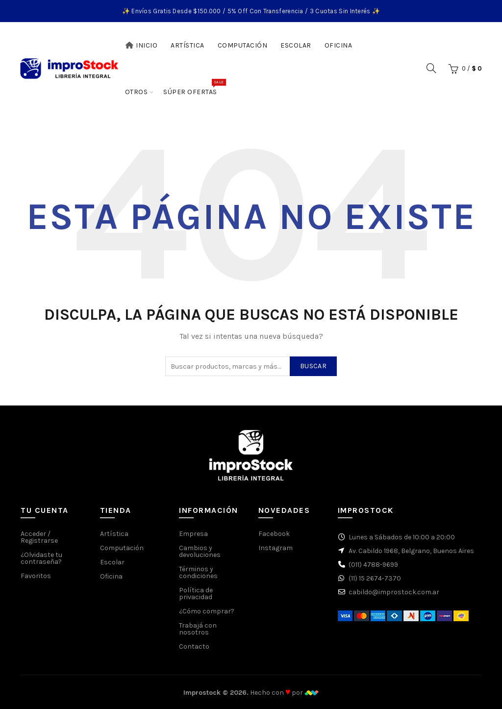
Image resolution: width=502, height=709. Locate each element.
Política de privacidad (196, 593)
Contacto (194, 646)
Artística (187, 45)
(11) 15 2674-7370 (375, 578)
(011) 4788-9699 (373, 564)
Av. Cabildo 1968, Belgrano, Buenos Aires (411, 551)
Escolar (295, 45)
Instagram (275, 548)
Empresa (193, 534)
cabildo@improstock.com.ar (394, 592)
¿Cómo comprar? (206, 611)
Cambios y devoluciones (200, 551)
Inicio (141, 45)
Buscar (313, 366)
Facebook (274, 534)
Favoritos (36, 576)
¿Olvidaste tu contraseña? (41, 558)
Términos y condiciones (198, 572)
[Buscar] (431, 68)
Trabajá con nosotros (198, 628)
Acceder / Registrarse (39, 537)
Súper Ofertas (193, 87)
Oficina (338, 45)
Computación (243, 45)
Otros (136, 92)
